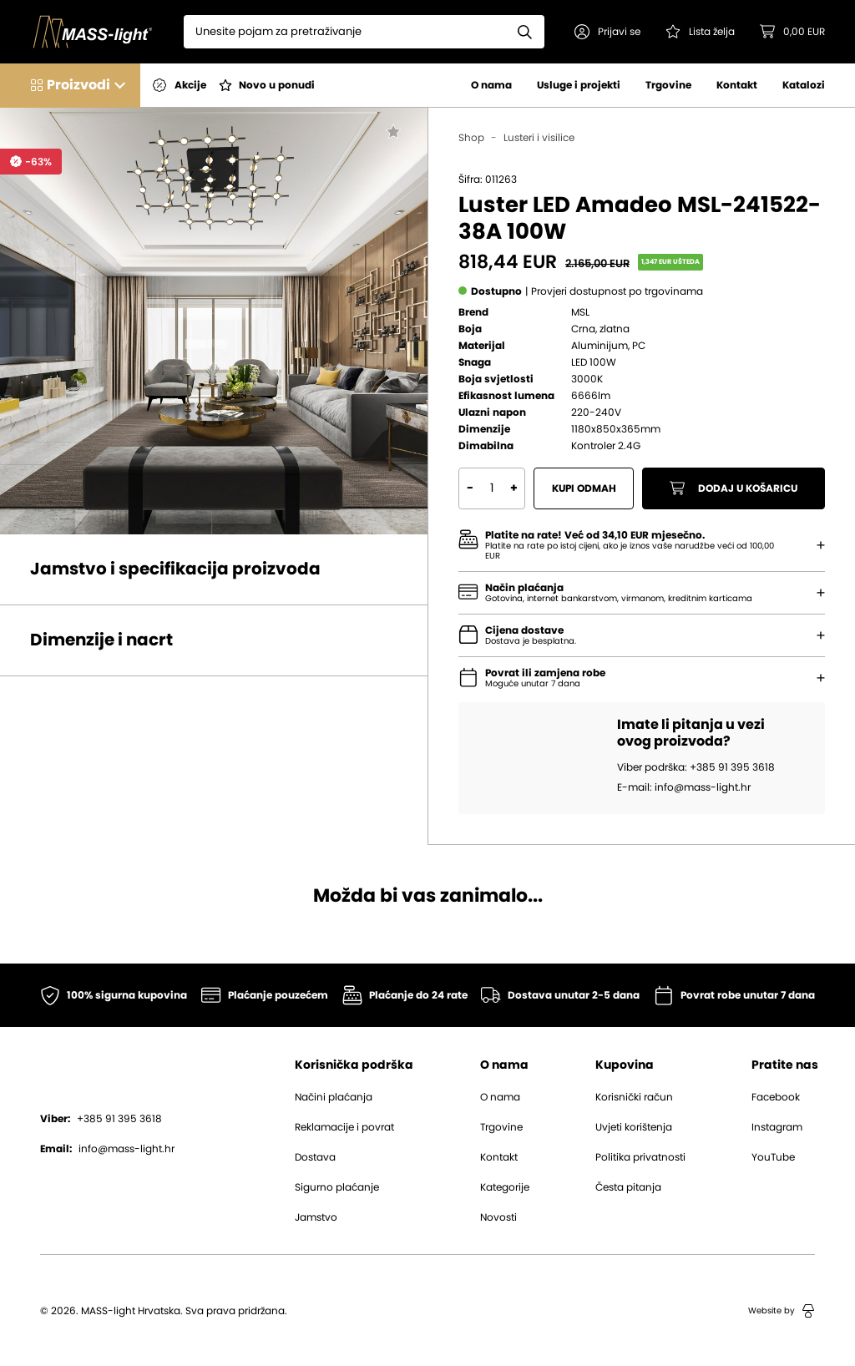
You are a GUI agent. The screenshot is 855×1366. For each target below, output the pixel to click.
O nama (491, 85)
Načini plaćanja (333, 1097)
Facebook (775, 1097)
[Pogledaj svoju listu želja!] (700, 31)
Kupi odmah (584, 488)
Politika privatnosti (640, 1157)
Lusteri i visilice (538, 138)
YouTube (773, 1157)
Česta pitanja (628, 1187)
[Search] (345, 31)
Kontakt (736, 85)
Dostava (315, 1157)
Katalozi (803, 85)
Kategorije (504, 1187)
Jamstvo (316, 1217)
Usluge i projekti (578, 85)
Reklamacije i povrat (344, 1127)
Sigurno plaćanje (337, 1187)
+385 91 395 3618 (101, 1119)
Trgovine (668, 85)
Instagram (776, 1127)
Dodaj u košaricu (733, 488)
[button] (607, 31)
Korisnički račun (634, 1097)
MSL (580, 312)
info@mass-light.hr (107, 1149)
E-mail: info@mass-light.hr (684, 787)
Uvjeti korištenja (633, 1127)
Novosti (498, 1217)
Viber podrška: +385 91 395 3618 (696, 767)
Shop (471, 138)
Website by (781, 1311)
